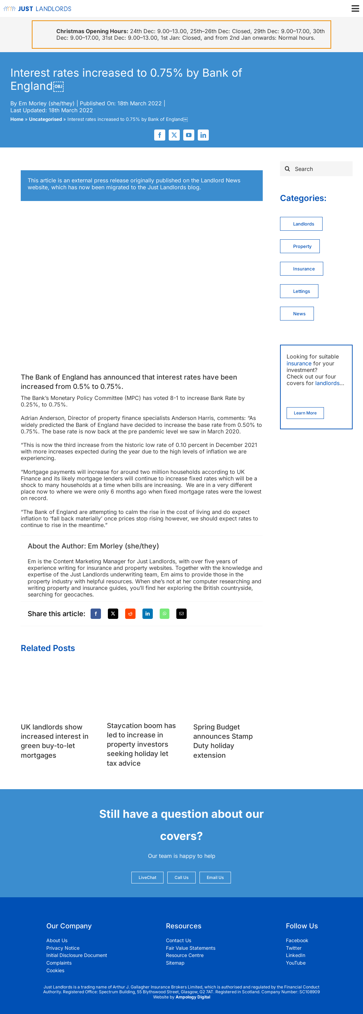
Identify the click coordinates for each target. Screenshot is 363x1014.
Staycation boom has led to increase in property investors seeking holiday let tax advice (141, 744)
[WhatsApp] (164, 614)
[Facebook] (96, 614)
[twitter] (174, 135)
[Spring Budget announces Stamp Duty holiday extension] (228, 667)
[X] (113, 614)
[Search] (316, 168)
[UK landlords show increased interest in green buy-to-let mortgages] (55, 667)
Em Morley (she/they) (47, 103)
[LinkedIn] (148, 614)
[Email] (181, 614)
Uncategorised (45, 119)
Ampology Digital (193, 996)
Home (17, 119)
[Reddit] (130, 614)
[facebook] (159, 135)
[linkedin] (203, 135)
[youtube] (188, 135)
